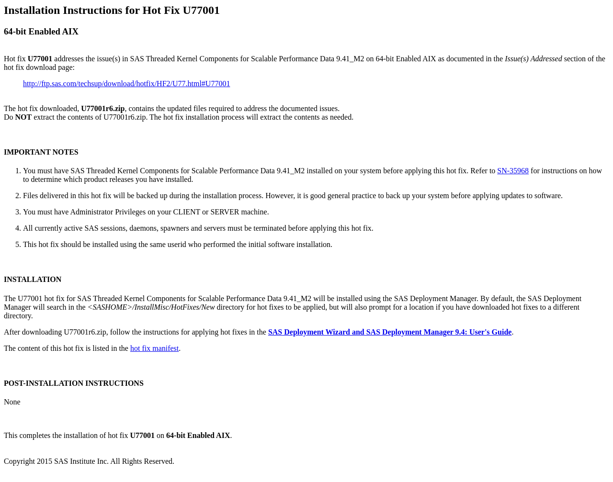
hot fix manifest (154, 348)
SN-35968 (513, 171)
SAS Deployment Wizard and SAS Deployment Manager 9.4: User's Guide (389, 332)
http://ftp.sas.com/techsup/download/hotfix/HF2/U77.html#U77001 (126, 83)
